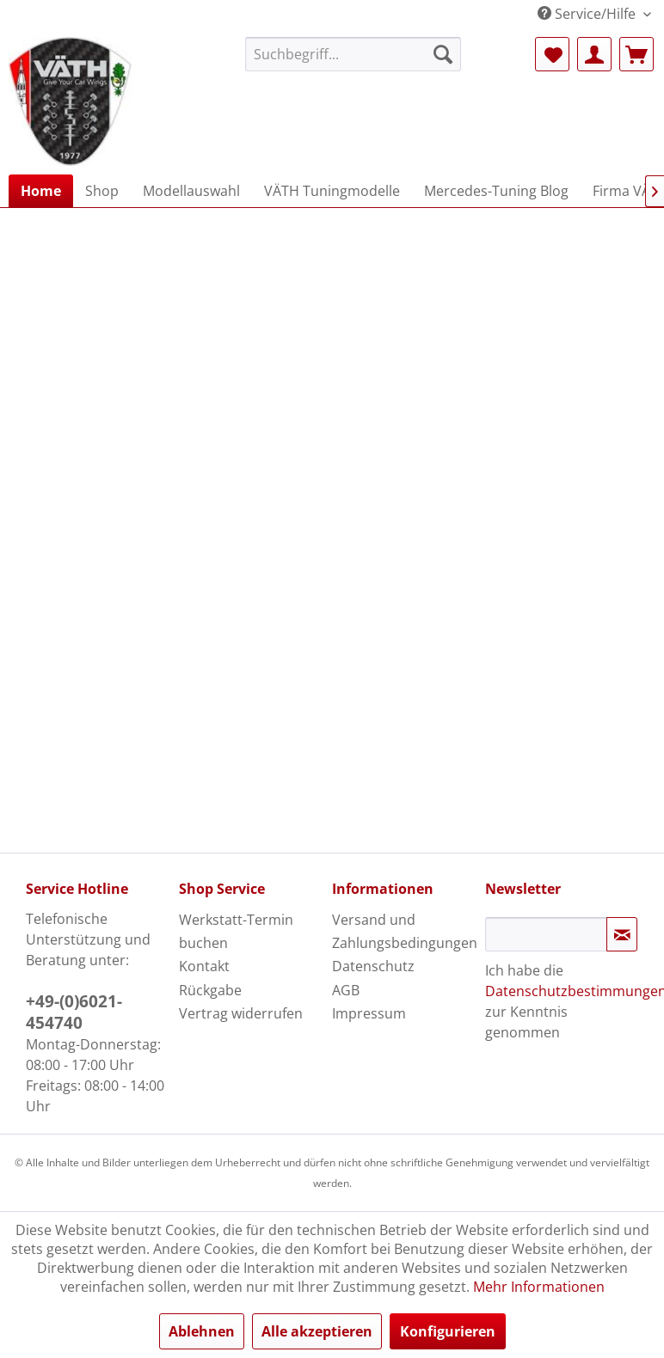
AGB (346, 990)
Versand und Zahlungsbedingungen (404, 931)
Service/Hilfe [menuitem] (588, 13)
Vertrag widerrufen (241, 1013)
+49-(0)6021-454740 (74, 1012)
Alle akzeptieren (316, 1331)
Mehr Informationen (539, 1286)
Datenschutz (373, 966)
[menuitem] (353, 54)
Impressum (369, 1013)
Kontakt (204, 966)
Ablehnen (202, 1331)
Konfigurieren (447, 1331)
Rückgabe (210, 990)
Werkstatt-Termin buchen (236, 931)
